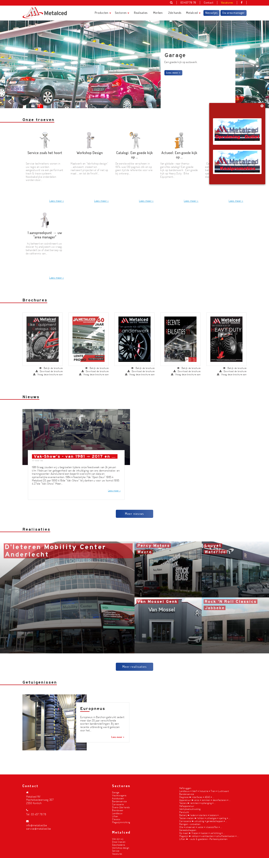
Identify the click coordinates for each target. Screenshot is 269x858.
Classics (116, 819)
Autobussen (118, 798)
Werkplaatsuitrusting (189, 808)
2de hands (174, 13)
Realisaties (141, 13)
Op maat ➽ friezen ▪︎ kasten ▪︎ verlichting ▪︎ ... (202, 832)
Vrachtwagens (119, 795)
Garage (115, 792)
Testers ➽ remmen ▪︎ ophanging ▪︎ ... (197, 802)
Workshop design (120, 847)
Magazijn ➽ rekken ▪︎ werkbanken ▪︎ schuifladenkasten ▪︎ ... (209, 835)
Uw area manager (233, 13)
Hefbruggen (185, 788)
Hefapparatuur (186, 805)
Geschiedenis (118, 844)
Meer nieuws (134, 509)
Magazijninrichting (121, 822)
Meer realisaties (134, 662)
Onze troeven (119, 841)
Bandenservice (119, 801)
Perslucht (184, 812)
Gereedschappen (187, 830)
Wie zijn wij (117, 838)
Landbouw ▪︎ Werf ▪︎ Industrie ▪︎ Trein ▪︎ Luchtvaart (204, 791)
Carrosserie (118, 804)
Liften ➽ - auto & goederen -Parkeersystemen (203, 838)
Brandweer (117, 810)
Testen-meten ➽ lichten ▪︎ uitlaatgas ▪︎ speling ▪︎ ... (204, 818)
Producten (101, 13)
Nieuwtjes (211, 13)
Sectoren (120, 13)
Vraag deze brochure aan (48, 369)
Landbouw (117, 813)
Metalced (192, 13)
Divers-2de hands (121, 807)
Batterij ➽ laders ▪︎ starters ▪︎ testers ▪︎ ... (200, 815)
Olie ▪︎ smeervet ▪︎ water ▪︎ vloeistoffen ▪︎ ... (200, 827)
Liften (115, 816)
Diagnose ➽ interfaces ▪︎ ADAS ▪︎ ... (196, 796)
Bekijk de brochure (51, 363)
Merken (158, 13)
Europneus (92, 703)
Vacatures (117, 853)
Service (115, 850)
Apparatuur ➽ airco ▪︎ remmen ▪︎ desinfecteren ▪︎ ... (205, 799)
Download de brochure (49, 366)
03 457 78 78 (38, 814)
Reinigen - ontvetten (189, 824)
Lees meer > (173, 72)
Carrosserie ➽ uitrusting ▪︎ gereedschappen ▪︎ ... (203, 821)
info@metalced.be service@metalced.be (38, 826)
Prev (10, 128)
